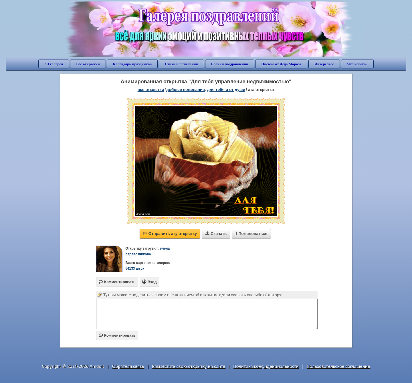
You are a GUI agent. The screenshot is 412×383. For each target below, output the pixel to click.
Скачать (216, 233)
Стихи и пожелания (181, 64)
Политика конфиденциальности (266, 366)
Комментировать (117, 335)
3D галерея (53, 64)
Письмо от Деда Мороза (281, 64)
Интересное (324, 64)
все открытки (151, 89)
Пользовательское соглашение (338, 366)
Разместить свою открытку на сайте (188, 366)
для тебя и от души (226, 89)
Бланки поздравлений (229, 64)
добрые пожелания (185, 89)
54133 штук (134, 268)
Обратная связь (128, 366)
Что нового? (357, 64)
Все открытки (88, 64)
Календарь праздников (132, 64)
